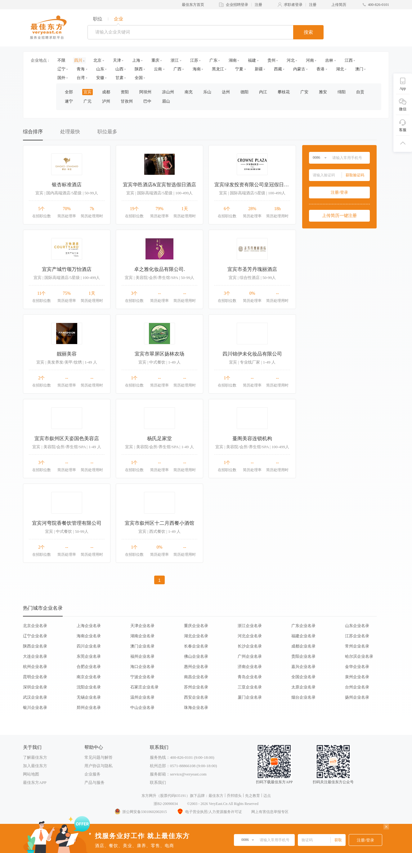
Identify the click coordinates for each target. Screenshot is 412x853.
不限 (61, 60)
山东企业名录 (357, 625)
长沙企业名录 (250, 646)
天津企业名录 (142, 625)
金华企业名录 (357, 666)
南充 (189, 92)
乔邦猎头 (234, 795)
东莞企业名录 (89, 656)
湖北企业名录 (196, 636)
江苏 (194, 60)
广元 (87, 101)
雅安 (323, 92)
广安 (304, 92)
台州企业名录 (357, 687)
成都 (106, 92)
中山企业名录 (142, 707)
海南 (197, 69)
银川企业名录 (35, 707)
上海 (136, 60)
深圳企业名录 (35, 687)
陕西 (139, 69)
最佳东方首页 (193, 4)
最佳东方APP (35, 782)
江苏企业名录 (357, 636)
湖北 (340, 69)
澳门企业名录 (142, 646)
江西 (349, 60)
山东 (100, 69)
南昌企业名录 (196, 676)
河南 (310, 60)
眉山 (166, 101)
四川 (78, 60)
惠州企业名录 (196, 666)
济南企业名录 (250, 666)
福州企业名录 (142, 656)
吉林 (329, 60)
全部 (69, 92)
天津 (117, 60)
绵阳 (342, 92)
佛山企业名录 (196, 656)
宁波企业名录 (142, 676)
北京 (97, 60)
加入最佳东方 (35, 765)
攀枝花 (284, 92)
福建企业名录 (303, 636)
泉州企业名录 (357, 676)
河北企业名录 (250, 636)
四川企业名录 (89, 646)
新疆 (259, 69)
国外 (61, 77)
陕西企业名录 (35, 646)
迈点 (267, 795)
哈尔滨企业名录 (359, 656)
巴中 (147, 101)
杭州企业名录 (35, 666)
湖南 (233, 60)
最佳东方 (215, 795)
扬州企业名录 (357, 697)
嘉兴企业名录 (303, 666)
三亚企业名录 (250, 687)
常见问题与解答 (98, 757)
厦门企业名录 (250, 697)
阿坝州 (145, 92)
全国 (139, 77)
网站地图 (31, 774)
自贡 (360, 92)
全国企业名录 (303, 676)
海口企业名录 (142, 666)
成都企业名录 (303, 646)
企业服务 (92, 774)
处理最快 (70, 131)
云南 (158, 69)
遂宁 (69, 101)
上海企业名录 (89, 625)
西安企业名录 (196, 697)
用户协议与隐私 (98, 765)
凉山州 (168, 92)
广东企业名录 (303, 625)
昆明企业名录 (35, 676)
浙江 (175, 60)
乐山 (207, 92)
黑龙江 (218, 69)
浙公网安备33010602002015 (140, 812)
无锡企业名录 (89, 697)
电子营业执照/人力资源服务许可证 (209, 812)
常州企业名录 (357, 646)
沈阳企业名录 (89, 687)
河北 (291, 60)
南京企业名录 (89, 676)
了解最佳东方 (35, 757)
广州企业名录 (250, 656)
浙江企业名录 (250, 625)
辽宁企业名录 (35, 636)
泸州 (106, 101)
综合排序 (33, 131)
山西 (119, 69)
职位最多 (107, 131)
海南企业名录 (89, 636)
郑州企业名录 (89, 707)
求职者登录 (293, 4)
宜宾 (87, 92)
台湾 (81, 77)
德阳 (244, 92)
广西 (177, 69)
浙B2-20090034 (166, 804)
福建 (252, 60)
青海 (81, 69)
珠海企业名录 (196, 707)
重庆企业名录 (196, 625)
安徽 (100, 77)
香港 (320, 69)
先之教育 (252, 795)
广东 (213, 60)
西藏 (278, 69)
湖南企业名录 (142, 636)
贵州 (271, 60)
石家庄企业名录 (144, 687)
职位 (97, 18)
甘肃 (119, 77)
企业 (118, 18)
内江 (263, 92)
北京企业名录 (35, 625)
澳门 (359, 69)
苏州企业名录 (196, 687)
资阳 (125, 92)
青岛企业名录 (250, 676)
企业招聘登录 (237, 4)
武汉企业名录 (35, 697)
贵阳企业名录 (303, 656)
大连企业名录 (35, 656)
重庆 (155, 60)
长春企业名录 (196, 646)
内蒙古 (299, 69)
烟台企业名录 (303, 697)
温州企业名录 (142, 697)
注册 (258, 4)
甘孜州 (127, 101)
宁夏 (239, 69)
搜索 (308, 32)
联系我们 (158, 782)
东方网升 (148, 795)
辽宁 (61, 69)
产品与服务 (94, 782)
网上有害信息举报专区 (270, 812)
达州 (226, 92)
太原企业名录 (303, 687)
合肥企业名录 (89, 666)
